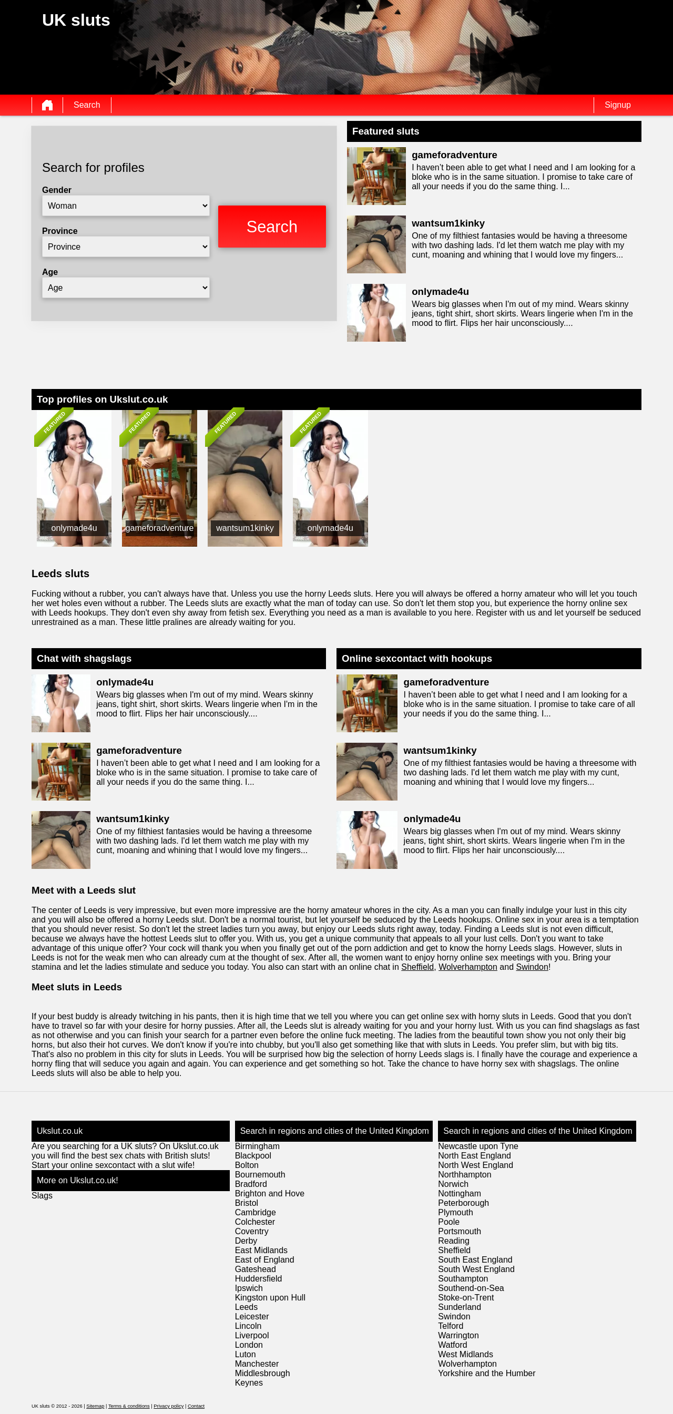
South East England (475, 1259)
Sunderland (459, 1307)
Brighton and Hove (270, 1193)
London (249, 1344)
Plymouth (455, 1212)
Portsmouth (459, 1231)
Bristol (246, 1202)
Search (87, 104)
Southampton (463, 1278)
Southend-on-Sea (471, 1288)
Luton (245, 1354)
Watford (452, 1344)
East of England (264, 1259)
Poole (449, 1221)
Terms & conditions (129, 1406)
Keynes (249, 1382)
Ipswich (249, 1288)
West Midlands (465, 1354)
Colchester (255, 1221)
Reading (454, 1240)
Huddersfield (258, 1278)
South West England (476, 1269)
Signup (618, 104)
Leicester (252, 1316)
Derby (246, 1240)
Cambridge (255, 1212)
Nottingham (459, 1193)
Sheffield (417, 966)
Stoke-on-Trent (466, 1297)
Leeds (246, 1307)
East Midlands (261, 1250)
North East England (474, 1155)
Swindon (532, 966)
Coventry (252, 1231)
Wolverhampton (468, 966)
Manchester (257, 1363)
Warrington (458, 1335)
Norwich (453, 1184)
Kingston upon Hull (270, 1297)
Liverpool (252, 1335)
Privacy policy (168, 1406)
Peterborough (463, 1202)
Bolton (247, 1165)
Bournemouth (260, 1174)
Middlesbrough (262, 1373)
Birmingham (257, 1146)
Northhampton (464, 1174)
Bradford (251, 1184)
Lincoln (248, 1325)
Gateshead (255, 1269)
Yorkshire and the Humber (486, 1373)
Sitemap (95, 1406)
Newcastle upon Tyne (478, 1146)
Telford (450, 1325)
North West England (475, 1165)
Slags (42, 1195)
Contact (196, 1406)
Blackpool (253, 1155)
